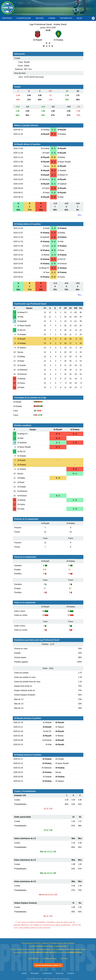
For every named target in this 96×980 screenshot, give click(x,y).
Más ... (80, 215)
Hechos (40, 18)
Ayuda (24, 973)
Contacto (70, 973)
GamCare (64, 958)
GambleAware (33, 958)
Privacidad (35, 973)
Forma (51, 18)
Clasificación (23, 18)
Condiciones (47, 973)
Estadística (66, 18)
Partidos (7, 18)
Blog (79, 18)
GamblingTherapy (50, 958)
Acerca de (59, 973)
